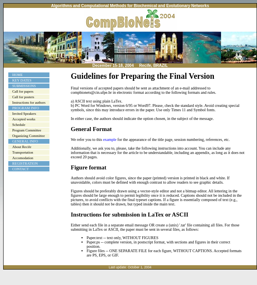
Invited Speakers (24, 114)
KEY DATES (21, 80)
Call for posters (23, 97)
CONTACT (20, 169)
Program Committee (26, 130)
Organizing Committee (28, 136)
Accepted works (23, 119)
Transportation (22, 152)
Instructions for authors (28, 102)
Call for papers (22, 91)
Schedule (18, 125)
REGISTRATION (25, 163)
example (110, 139)
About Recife (21, 147)
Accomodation (22, 158)
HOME (17, 75)
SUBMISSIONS (24, 86)
